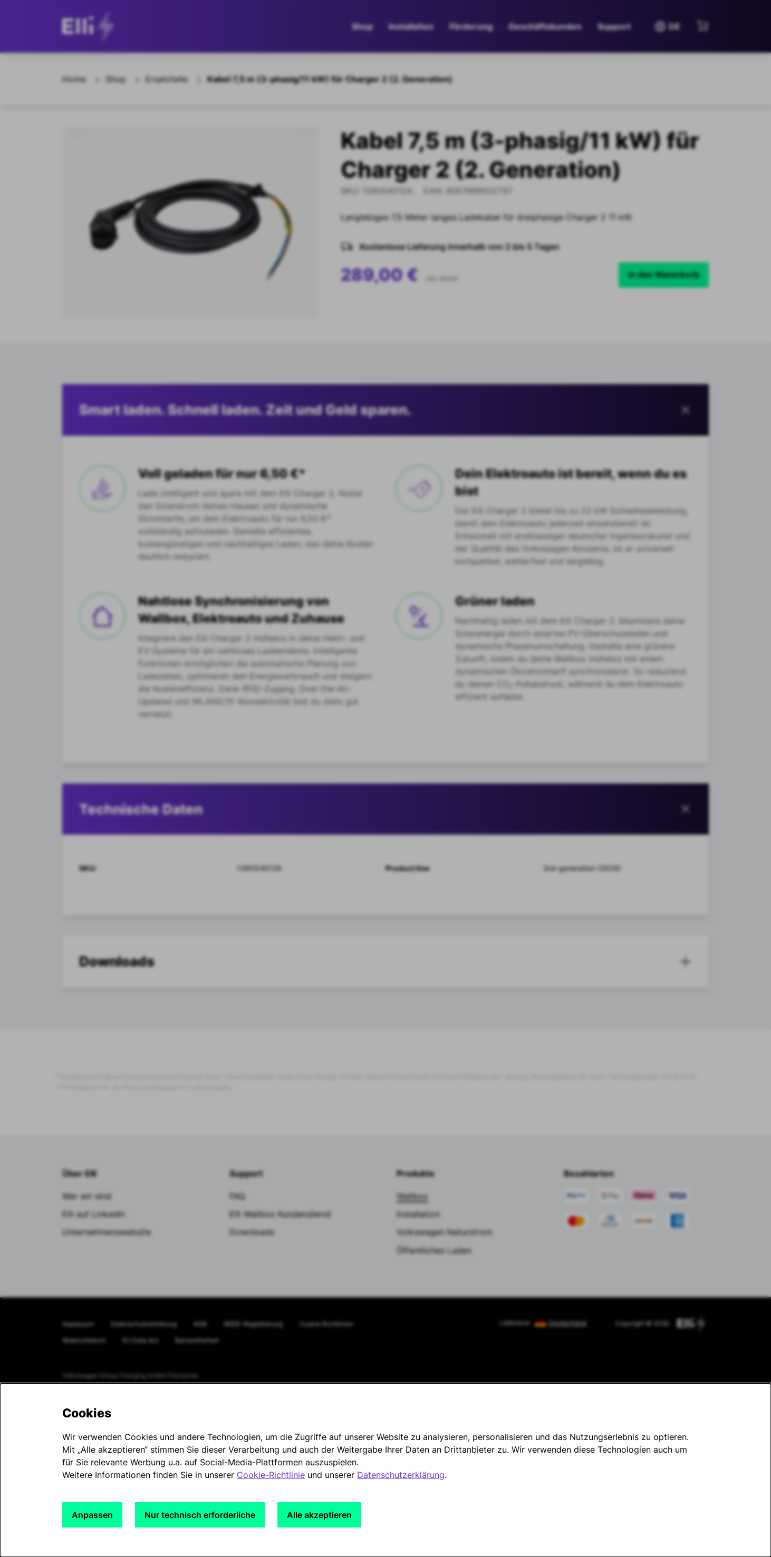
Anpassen (92, 1515)
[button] (385, 410)
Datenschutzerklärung (401, 1475)
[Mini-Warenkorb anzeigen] (702, 25)
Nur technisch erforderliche (199, 1515)
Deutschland (567, 1323)
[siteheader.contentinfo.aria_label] (91, 26)
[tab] (385, 809)
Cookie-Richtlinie (271, 1475)
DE (667, 26)
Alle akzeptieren (319, 1515)
